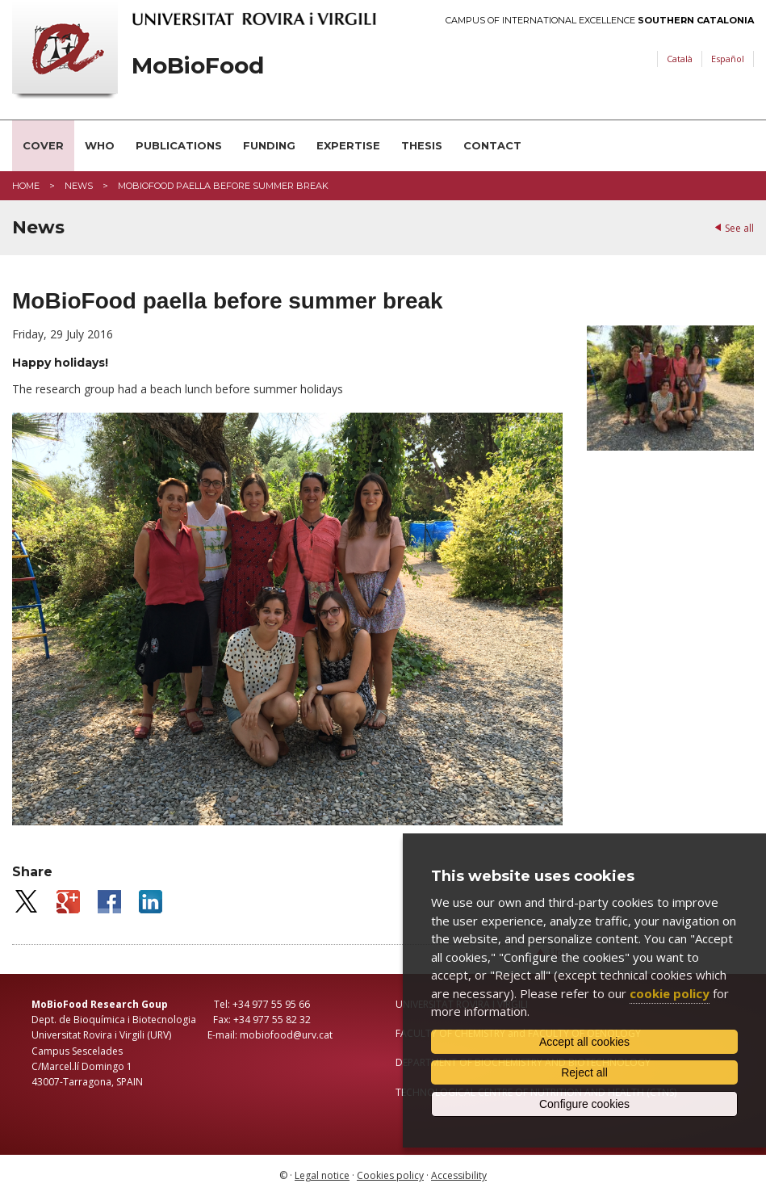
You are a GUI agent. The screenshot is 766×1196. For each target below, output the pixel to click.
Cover (43, 145)
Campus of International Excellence (600, 20)
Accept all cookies (584, 1041)
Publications (179, 145)
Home (26, 185)
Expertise (348, 145)
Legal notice (322, 1175)
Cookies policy (390, 1175)
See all (739, 228)
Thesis (421, 145)
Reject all (584, 1072)
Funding (269, 145)
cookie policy (669, 993)
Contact (492, 145)
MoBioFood (198, 65)
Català (680, 58)
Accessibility (459, 1175)
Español (727, 58)
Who (100, 145)
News (79, 185)
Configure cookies (584, 1103)
